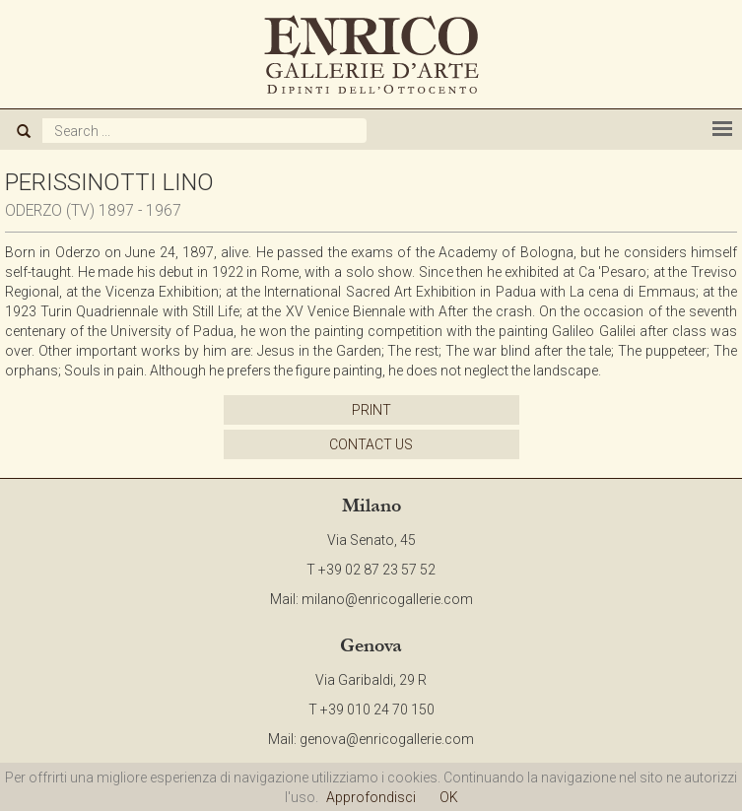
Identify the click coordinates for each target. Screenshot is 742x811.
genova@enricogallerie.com (387, 739)
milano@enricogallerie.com (387, 599)
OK (448, 797)
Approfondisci (371, 797)
